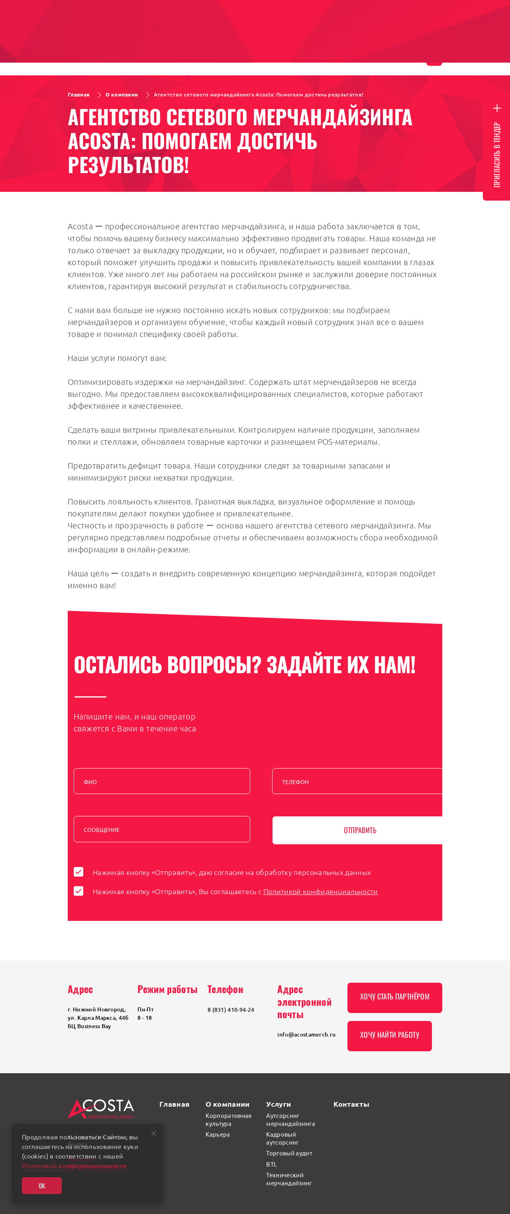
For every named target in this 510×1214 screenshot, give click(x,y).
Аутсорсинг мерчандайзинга (290, 1119)
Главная (174, 1103)
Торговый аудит (289, 1153)
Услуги (278, 1103)
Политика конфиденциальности (97, 1162)
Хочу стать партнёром (395, 996)
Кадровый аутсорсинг (282, 1138)
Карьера (218, 1134)
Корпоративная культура (228, 1119)
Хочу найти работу (389, 1034)
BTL (271, 1164)
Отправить (360, 830)
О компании (227, 1103)
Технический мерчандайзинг (289, 1178)
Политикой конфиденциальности (320, 891)
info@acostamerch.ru (306, 1034)
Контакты (351, 1103)
